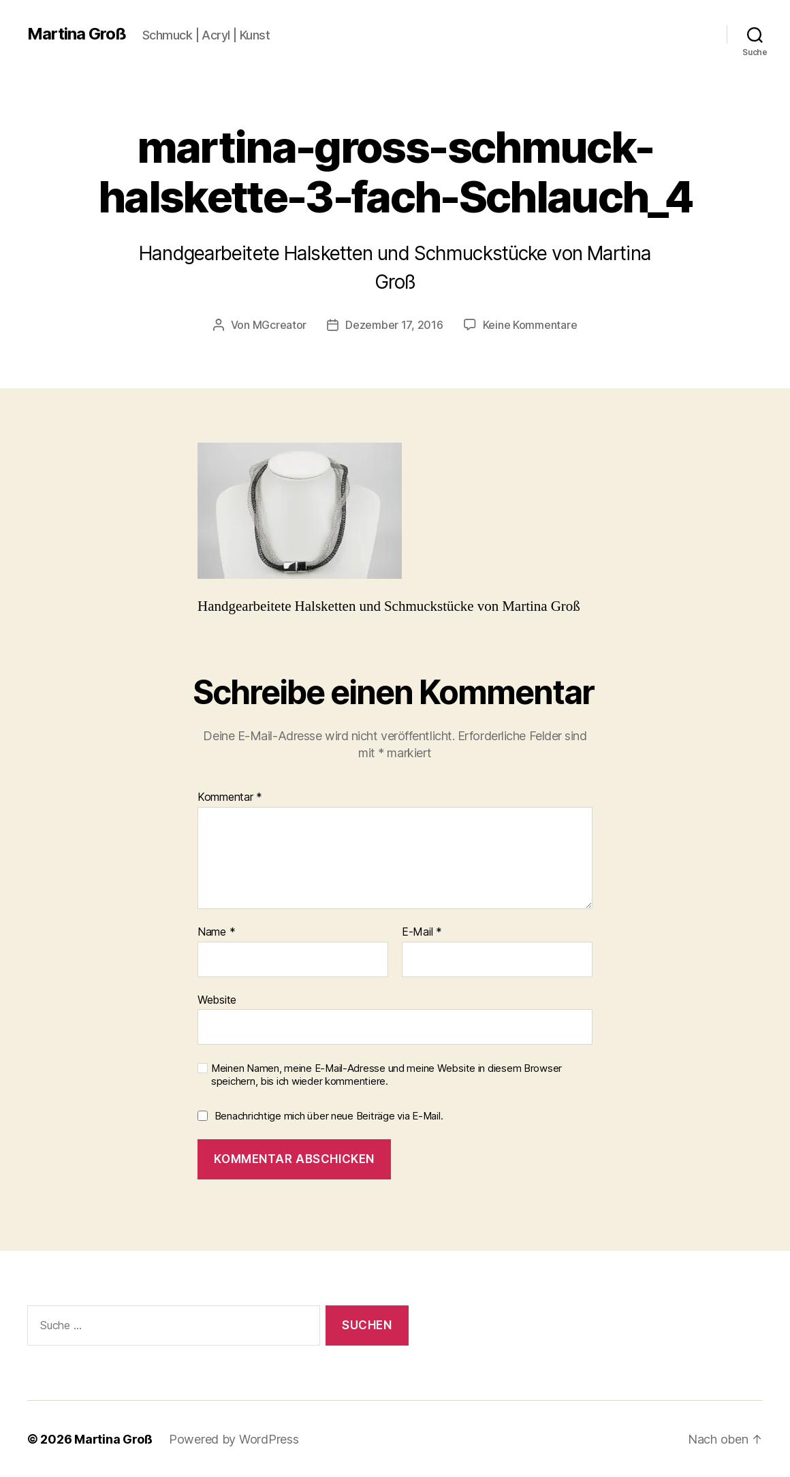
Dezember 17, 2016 (394, 325)
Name (216, 931)
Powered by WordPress (234, 1438)
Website (217, 999)
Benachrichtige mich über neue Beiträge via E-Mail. (329, 1115)
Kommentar (230, 797)
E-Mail (422, 931)
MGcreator (280, 325)
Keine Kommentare (530, 325)
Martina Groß (76, 34)
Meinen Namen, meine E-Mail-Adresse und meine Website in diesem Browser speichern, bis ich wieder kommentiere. (386, 1074)
